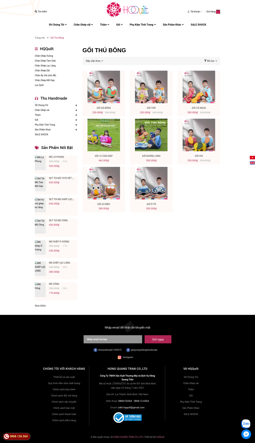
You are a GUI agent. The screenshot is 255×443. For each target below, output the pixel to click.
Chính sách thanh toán (64, 414)
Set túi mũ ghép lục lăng (64, 199)
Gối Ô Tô (151, 204)
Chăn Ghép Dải (42, 70)
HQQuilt (160, 437)
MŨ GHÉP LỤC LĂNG (59, 262)
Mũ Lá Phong (56, 157)
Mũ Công (54, 284)
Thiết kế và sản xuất (64, 377)
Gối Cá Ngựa (199, 108)
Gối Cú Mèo (103, 204)
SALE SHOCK (41, 134)
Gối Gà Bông (104, 108)
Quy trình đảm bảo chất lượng (64, 383)
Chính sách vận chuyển (64, 401)
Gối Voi (199, 156)
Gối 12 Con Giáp (104, 156)
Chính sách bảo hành (64, 389)
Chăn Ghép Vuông (44, 56)
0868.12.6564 (141, 401)
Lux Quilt (39, 85)
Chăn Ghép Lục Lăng (45, 65)
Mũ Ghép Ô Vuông (59, 241)
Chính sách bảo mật (64, 408)
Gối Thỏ (151, 108)
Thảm (38, 115)
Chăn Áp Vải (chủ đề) (45, 75)
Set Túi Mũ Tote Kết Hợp (63, 178)
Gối (36, 120)
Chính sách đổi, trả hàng (64, 395)
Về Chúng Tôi (41, 105)
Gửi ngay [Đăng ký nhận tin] (158, 339)
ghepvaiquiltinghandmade (141, 350)
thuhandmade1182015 (107, 350)
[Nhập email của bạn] (113, 339)
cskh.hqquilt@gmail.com (131, 407)
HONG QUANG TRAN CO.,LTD (127, 437)
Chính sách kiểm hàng (64, 420)
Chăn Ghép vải (42, 110)
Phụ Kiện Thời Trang (45, 124)
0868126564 (125, 401)
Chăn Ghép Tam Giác (45, 60)
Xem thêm (40, 305)
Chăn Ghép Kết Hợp (45, 80)
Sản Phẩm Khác (43, 129)
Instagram (125, 357)
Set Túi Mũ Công (58, 220)
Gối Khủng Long (151, 156)
